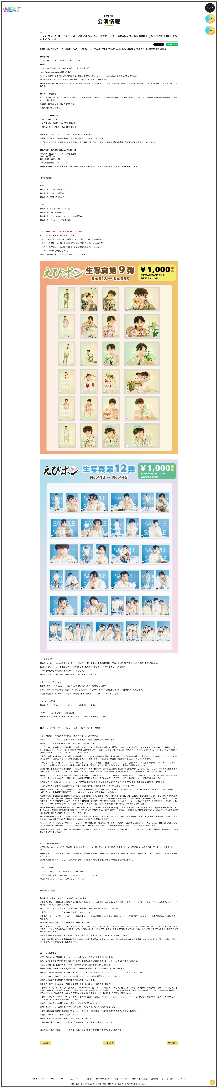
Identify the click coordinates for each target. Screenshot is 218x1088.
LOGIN (210, 30)
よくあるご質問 (168, 1080)
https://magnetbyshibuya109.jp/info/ (55, 72)
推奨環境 (154, 1080)
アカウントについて (57, 1080)
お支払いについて (75, 1080)
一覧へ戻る (109, 1043)
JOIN (210, 19)
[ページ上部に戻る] (212, 1082)
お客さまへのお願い (120, 1080)
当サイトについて (39, 1080)
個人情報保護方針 (103, 1080)
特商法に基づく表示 (139, 1080)
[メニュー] (210, 8)
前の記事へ (46, 1043)
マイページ (181, 1080)
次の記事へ (172, 1043)
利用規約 (89, 1080)
